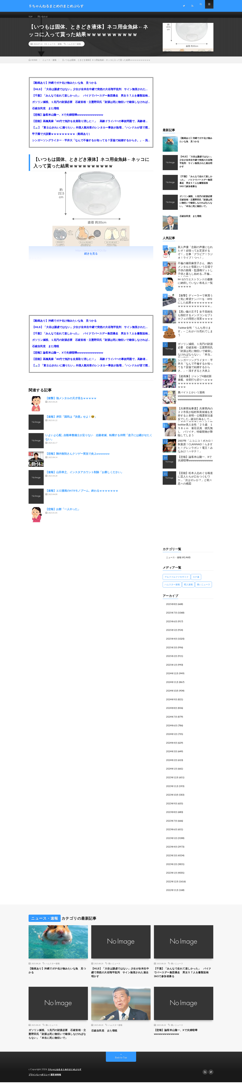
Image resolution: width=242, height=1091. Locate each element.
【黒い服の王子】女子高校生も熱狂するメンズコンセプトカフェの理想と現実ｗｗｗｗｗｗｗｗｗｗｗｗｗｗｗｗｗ (195, 321)
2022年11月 (172, 890)
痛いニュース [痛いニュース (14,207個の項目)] (203, 588)
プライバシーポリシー (40, 1083)
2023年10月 (172, 796)
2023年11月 (172, 788)
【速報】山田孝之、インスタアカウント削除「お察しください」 (84, 476)
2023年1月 (171, 873)
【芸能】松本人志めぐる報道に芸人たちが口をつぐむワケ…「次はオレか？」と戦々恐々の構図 (195, 482)
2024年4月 (171, 745)
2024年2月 (171, 762)
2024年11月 (172, 685)
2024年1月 (171, 770)
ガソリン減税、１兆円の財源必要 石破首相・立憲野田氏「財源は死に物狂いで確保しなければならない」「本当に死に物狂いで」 (91, 105)
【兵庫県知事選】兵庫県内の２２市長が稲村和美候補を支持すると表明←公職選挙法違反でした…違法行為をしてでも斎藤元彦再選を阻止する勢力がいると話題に (195, 418)
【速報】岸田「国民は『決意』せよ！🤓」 (71, 420)
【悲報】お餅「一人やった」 (62, 513)
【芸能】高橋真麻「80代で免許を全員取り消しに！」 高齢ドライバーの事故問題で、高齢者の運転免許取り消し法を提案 (91, 125)
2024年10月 (172, 693)
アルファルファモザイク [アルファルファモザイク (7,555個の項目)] (177, 580)
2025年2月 (171, 659)
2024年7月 (171, 719)
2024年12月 (172, 676)
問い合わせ (45, 16)
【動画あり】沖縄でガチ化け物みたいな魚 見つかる (64, 86)
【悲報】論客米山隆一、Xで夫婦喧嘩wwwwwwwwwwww (67, 118)
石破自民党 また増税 (45, 112)
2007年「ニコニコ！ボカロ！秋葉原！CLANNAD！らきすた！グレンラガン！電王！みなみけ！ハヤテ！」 (195, 450)
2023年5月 (171, 839)
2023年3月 (171, 856)
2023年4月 (171, 848)
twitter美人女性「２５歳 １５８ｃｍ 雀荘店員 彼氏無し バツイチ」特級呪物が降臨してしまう (195, 434)
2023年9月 (171, 805)
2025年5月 (171, 633)
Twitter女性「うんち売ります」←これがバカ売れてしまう (195, 335)
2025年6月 (171, 625)
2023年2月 (171, 865)
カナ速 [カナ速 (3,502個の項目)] (196, 580)
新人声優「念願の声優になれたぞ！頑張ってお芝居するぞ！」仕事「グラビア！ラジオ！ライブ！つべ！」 (195, 256)
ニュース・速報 (55, 48)
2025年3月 (171, 650)
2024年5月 (171, 736)
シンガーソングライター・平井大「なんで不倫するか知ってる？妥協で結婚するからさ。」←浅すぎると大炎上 (91, 144)
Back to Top (121, 1066)
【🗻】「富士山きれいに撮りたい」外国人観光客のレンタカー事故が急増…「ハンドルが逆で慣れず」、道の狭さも (91, 131)
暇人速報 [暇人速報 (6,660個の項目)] (188, 588)
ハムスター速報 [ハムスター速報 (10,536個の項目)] (172, 588)
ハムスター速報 (74, 48)
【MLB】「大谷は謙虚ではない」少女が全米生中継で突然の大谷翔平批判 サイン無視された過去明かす (91, 93)
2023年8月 (171, 813)
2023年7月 (171, 822)
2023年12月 (172, 779)
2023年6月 (171, 830)
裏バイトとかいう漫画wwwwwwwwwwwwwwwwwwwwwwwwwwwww (195, 400)
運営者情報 (58, 1083)
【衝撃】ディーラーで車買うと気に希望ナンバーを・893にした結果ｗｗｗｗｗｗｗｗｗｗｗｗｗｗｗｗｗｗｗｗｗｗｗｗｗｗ (195, 305)
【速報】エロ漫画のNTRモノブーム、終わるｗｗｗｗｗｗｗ (81, 494)
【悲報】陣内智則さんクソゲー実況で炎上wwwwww (77, 457)
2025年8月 (171, 607)
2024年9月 (171, 702)
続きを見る (91, 257)
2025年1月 (171, 667)
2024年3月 (171, 753)
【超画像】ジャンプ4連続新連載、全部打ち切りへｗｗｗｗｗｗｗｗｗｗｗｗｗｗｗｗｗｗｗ (195, 385)
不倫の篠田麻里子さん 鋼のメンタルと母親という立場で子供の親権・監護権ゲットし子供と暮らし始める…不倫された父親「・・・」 (195, 273)
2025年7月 (171, 616)
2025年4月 (171, 642)
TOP (31, 16)
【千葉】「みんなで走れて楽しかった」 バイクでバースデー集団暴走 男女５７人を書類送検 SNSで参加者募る (91, 99)
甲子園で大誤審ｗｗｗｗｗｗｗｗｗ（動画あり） (61, 137)
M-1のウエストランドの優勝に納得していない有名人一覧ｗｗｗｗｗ (195, 287)
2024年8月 (171, 710)
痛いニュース (114, 964)
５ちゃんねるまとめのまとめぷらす (66, 1078)
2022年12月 (172, 882)
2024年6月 (171, 727)
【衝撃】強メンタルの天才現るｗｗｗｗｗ (70, 402)
